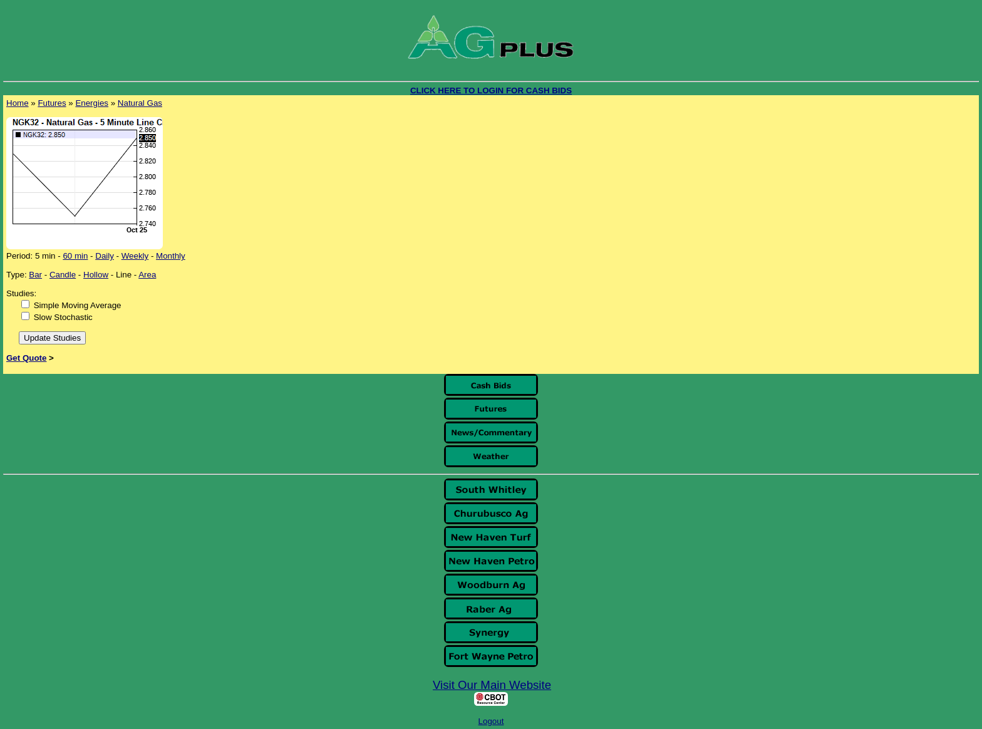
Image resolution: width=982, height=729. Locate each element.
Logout (491, 721)
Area (147, 274)
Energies (91, 103)
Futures (52, 103)
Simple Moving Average (77, 305)
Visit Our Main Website (492, 684)
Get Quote (26, 358)
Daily (104, 256)
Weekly (134, 256)
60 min (75, 256)
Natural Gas (140, 103)
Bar (35, 274)
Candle (62, 274)
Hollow (95, 274)
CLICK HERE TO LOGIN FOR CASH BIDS (491, 90)
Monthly (170, 256)
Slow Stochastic (63, 317)
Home (17, 103)
